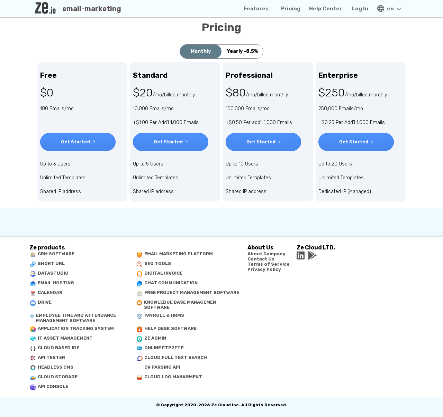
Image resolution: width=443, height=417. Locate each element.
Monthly (201, 51)
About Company (266, 253)
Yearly (242, 51)
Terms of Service (268, 264)
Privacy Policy (264, 269)
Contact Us (260, 259)
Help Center (325, 9)
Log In (360, 9)
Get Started (78, 141)
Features (256, 9)
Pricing (290, 9)
